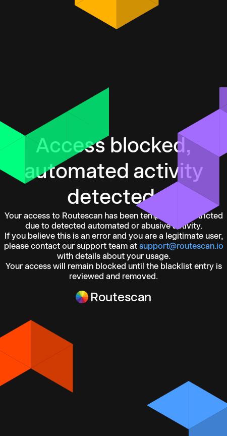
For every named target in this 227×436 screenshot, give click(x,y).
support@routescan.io (181, 246)
